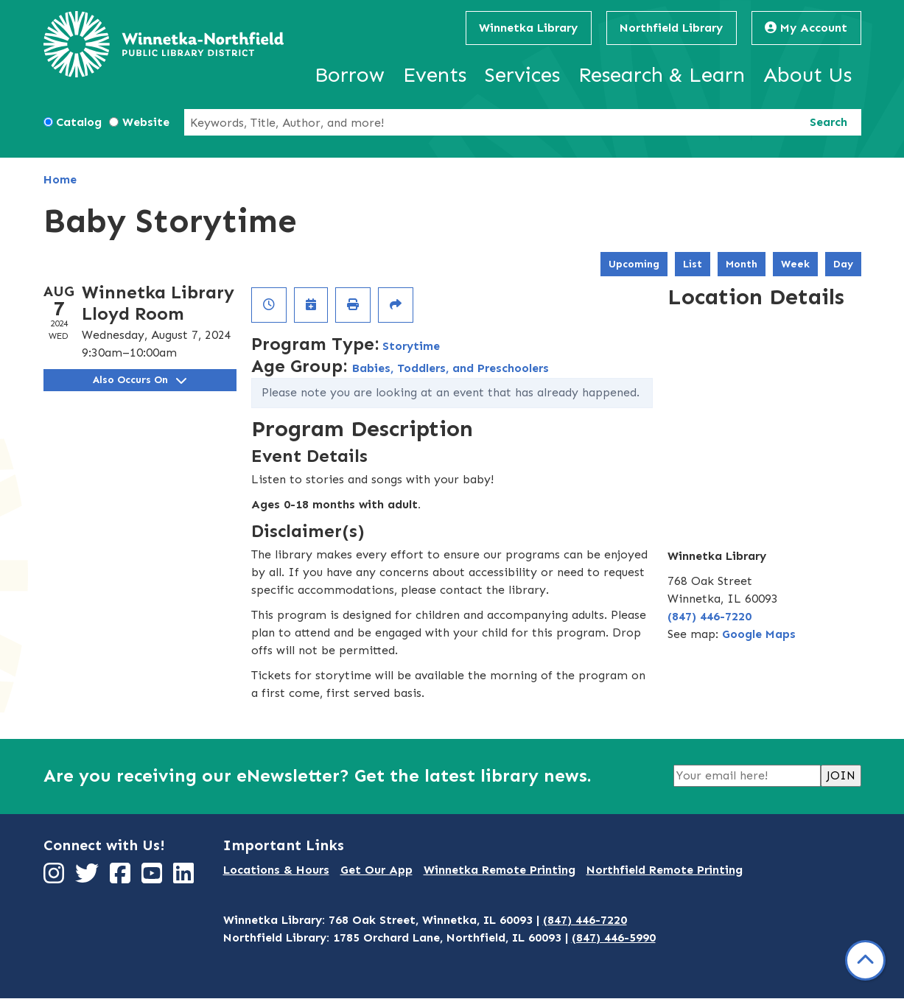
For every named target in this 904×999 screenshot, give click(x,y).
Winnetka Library (528, 28)
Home (60, 179)
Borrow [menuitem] (350, 75)
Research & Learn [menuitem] (661, 75)
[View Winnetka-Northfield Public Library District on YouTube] (153, 878)
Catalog (79, 122)
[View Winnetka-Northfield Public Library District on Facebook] (122, 878)
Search (828, 122)
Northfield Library (671, 28)
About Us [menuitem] (807, 75)
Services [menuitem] (522, 75)
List (692, 264)
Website (145, 122)
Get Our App (376, 870)
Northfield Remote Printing (664, 870)
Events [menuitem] (434, 75)
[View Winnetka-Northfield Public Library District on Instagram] (55, 878)
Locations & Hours (276, 870)
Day (843, 264)
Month (741, 264)
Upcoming (634, 264)
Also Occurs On (139, 380)
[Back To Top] (865, 960)
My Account (806, 28)
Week (795, 264)
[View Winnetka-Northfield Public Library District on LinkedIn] (185, 878)
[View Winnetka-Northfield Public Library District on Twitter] (88, 878)
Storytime (411, 346)
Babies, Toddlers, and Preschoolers (450, 368)
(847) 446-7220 (709, 616)
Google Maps (759, 634)
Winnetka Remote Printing (499, 870)
